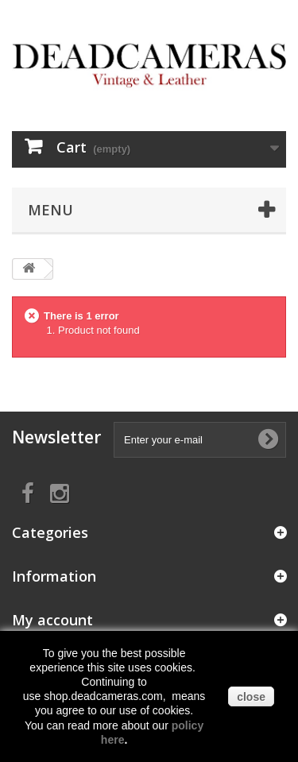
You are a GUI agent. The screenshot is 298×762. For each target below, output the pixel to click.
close (251, 696)
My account (52, 619)
